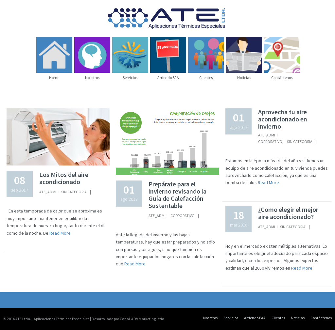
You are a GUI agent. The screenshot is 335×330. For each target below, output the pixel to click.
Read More (59, 233)
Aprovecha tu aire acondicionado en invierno (282, 119)
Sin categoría (74, 191)
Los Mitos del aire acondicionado (63, 178)
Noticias (298, 317)
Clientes (278, 317)
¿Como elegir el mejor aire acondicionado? (288, 213)
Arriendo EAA (255, 317)
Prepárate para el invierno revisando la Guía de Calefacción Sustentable (177, 195)
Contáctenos (321, 317)
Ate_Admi (47, 191)
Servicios (230, 317)
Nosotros (210, 317)
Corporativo (182, 215)
